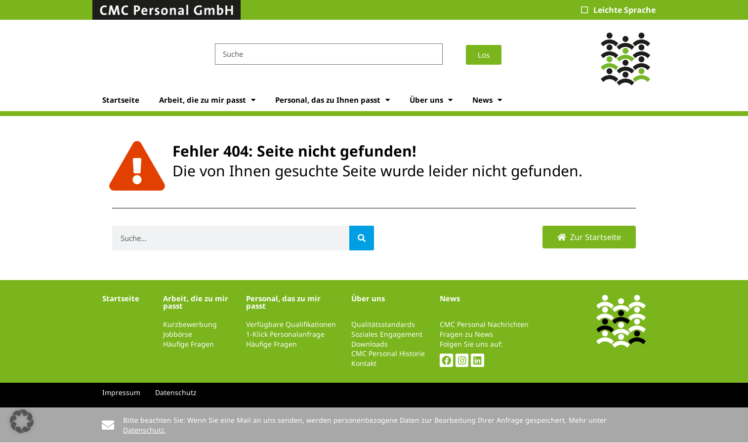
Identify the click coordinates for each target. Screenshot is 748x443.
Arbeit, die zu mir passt (207, 100)
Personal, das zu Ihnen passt (332, 100)
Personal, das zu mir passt (283, 302)
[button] (21, 421)
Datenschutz (144, 430)
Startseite (120, 100)
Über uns (431, 100)
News (487, 100)
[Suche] (361, 238)
